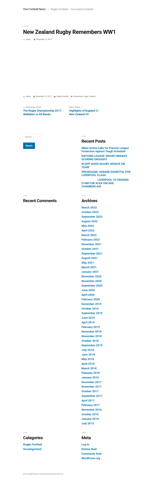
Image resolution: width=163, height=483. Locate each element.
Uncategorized (32, 449)
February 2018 (91, 372)
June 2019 (88, 317)
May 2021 (88, 262)
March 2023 (89, 207)
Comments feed (92, 453)
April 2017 (88, 400)
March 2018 (89, 368)
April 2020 (88, 294)
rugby (86, 96)
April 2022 (88, 230)
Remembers (78, 96)
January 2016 (90, 418)
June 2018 (88, 354)
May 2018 (88, 359)
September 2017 (92, 396)
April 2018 (88, 363)
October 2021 (90, 248)
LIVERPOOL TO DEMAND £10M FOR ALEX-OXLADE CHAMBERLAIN (105, 183)
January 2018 (90, 377)
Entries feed (89, 449)
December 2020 (91, 276)
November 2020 (92, 281)
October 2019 (90, 308)
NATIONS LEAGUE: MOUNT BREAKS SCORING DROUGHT (104, 157)
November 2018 (92, 336)
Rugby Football (62, 96)
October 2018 (90, 340)
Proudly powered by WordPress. (51, 474)
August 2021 (90, 258)
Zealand (92, 96)
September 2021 (92, 253)
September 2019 (92, 313)
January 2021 (90, 271)
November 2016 (92, 409)
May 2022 (88, 225)
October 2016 (90, 414)
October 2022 (90, 212)
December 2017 (91, 382)
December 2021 (91, 244)
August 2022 (90, 221)
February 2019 (91, 327)
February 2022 (91, 239)
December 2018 (91, 331)
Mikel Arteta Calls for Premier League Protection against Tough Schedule (105, 149)
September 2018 (92, 345)
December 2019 (91, 304)
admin (28, 39)
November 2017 (92, 386)
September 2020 (92, 285)
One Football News (34, 9)
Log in (85, 444)
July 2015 (88, 423)
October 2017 (90, 391)
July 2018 (88, 350)
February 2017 (91, 405)
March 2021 (89, 267)
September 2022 (92, 216)
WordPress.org (91, 458)
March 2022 (89, 235)
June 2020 (88, 290)
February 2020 (91, 299)
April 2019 (88, 322)
